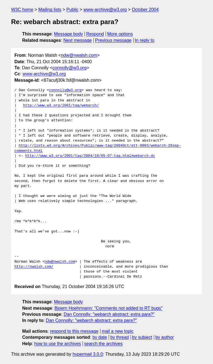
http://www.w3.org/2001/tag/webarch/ (61, 105)
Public (72, 9)
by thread (119, 337)
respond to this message (74, 331)
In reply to (144, 40)
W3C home (22, 9)
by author (164, 337)
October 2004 (145, 9)
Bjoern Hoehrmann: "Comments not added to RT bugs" (109, 308)
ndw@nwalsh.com (79, 55)
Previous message (113, 40)
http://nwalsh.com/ (33, 266)
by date (99, 337)
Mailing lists (49, 9)
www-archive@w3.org (105, 9)
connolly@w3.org (69, 67)
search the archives (103, 343)
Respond (95, 34)
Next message (78, 40)
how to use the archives (57, 343)
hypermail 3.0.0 (87, 354)
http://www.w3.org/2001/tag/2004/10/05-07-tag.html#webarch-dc (90, 155)
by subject (142, 337)
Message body (68, 34)
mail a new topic (118, 331)
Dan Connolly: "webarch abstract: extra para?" (109, 314)
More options (120, 34)
